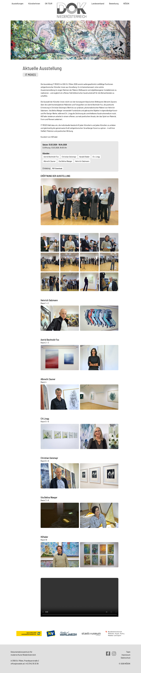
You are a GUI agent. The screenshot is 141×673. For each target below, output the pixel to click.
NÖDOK (126, 3)
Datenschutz (125, 657)
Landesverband (97, 3)
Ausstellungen (17, 3)
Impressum (126, 655)
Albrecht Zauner (50, 161)
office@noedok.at (17, 663)
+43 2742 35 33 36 (31, 663)
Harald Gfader (84, 156)
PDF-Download (57, 168)
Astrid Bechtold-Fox (51, 156)
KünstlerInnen (34, 3)
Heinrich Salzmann (82, 161)
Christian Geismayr (69, 156)
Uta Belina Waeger (65, 161)
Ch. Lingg (96, 156)
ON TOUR (48, 3)
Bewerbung (113, 3)
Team (128, 652)
